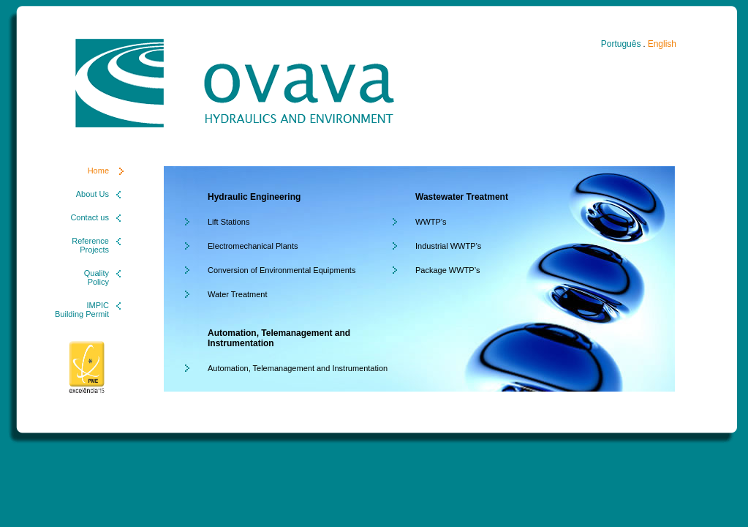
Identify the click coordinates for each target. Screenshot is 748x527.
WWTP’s (431, 221)
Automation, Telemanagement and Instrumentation (298, 368)
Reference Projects (90, 245)
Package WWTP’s (447, 270)
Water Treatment (238, 294)
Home (98, 170)
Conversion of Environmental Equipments (281, 270)
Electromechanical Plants (253, 246)
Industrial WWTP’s (448, 246)
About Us (92, 194)
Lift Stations (228, 221)
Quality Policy (96, 277)
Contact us (89, 217)
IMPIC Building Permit (82, 309)
